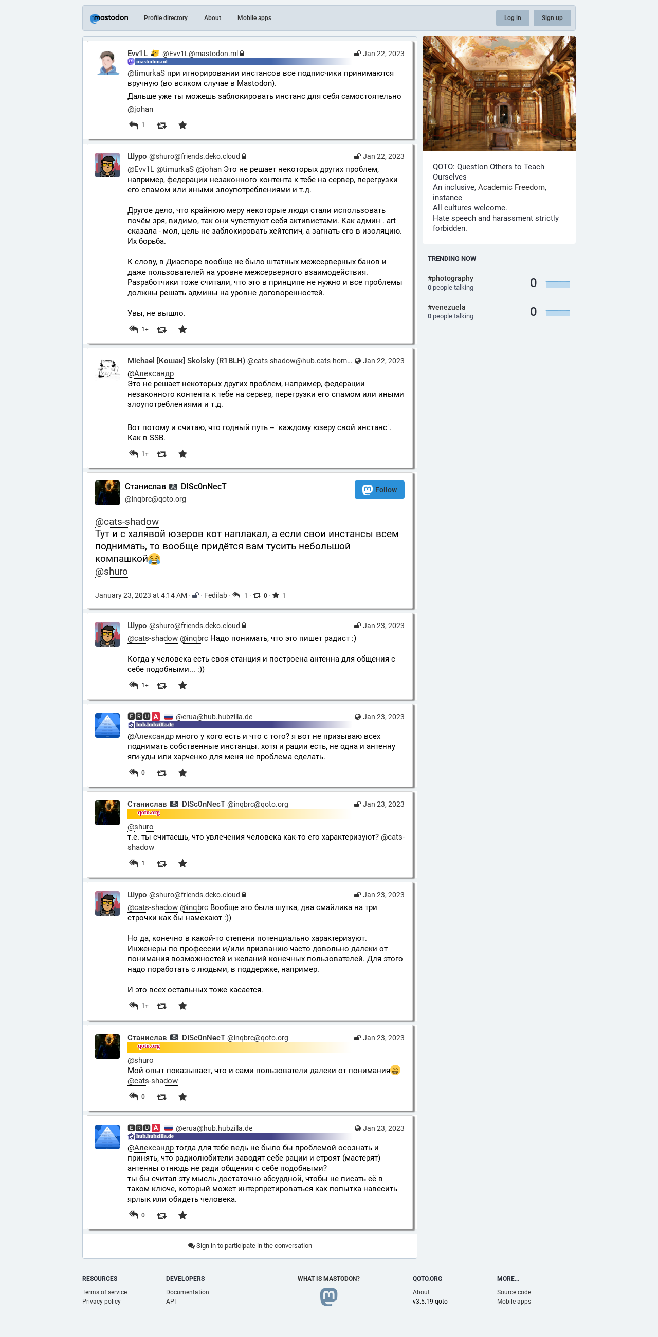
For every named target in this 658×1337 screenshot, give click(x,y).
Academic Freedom (511, 187)
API (171, 1301)
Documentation (187, 1292)
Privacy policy (101, 1301)
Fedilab (215, 595)
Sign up (552, 18)
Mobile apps (254, 18)
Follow (379, 490)
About (212, 18)
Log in (512, 18)
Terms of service (104, 1292)
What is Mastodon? (329, 1278)
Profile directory (166, 18)
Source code (514, 1292)
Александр (154, 373)
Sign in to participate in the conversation (250, 1246)
